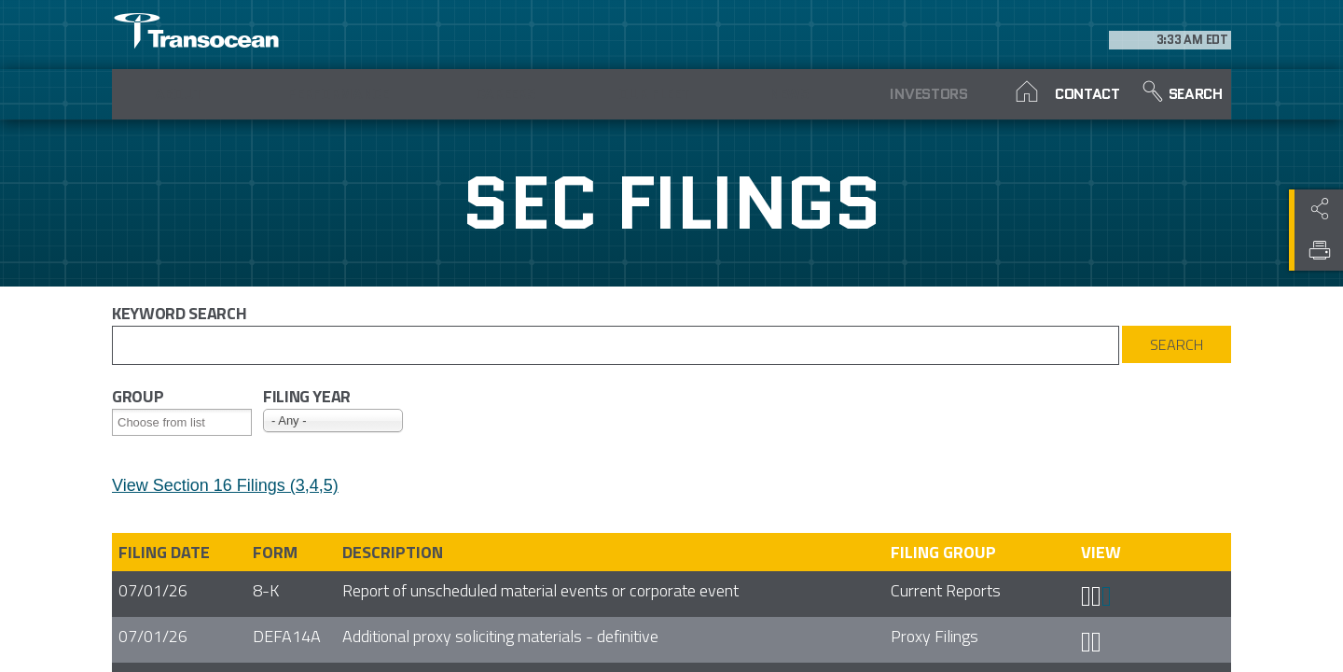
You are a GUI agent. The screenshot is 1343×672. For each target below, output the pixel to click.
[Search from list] (173, 422)
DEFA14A (287, 636)
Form (275, 552)
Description (392, 552)
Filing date (164, 552)
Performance (326, 94)
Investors (859, 94)
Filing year (307, 396)
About (175, 94)
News (730, 94)
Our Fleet (602, 94)
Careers (476, 94)
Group (137, 396)
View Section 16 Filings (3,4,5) (225, 485)
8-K (266, 590)
